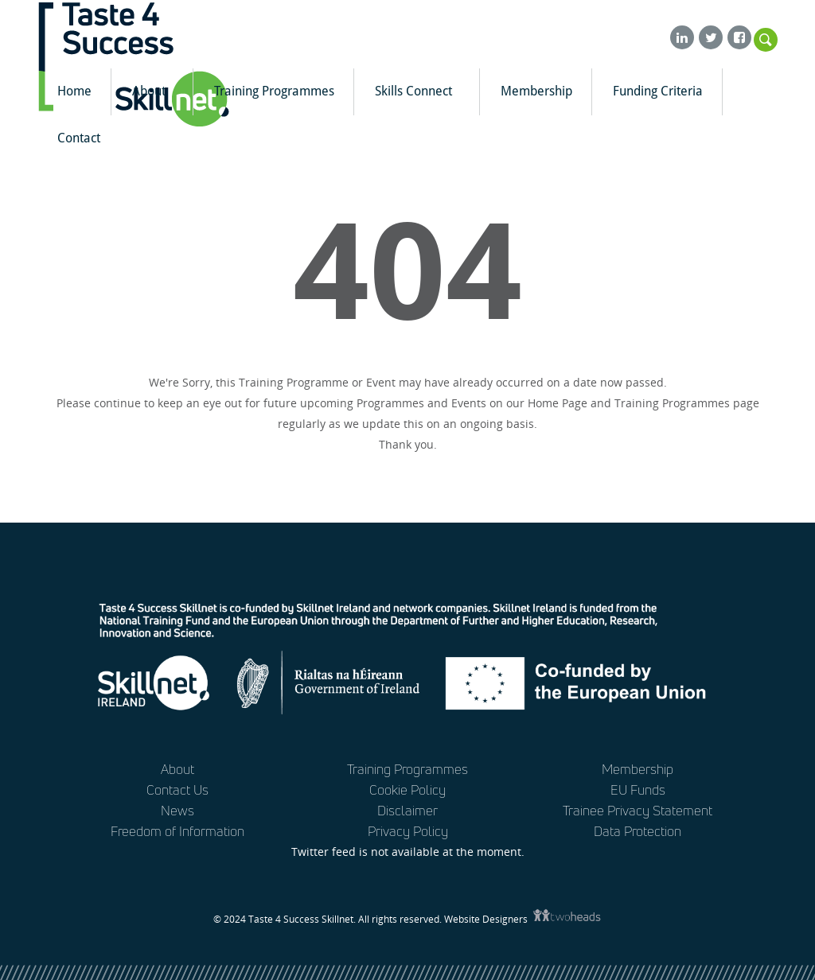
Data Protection (637, 831)
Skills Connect (420, 91)
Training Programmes (274, 91)
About (155, 91)
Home (74, 91)
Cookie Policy (407, 789)
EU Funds (637, 789)
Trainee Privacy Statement (637, 810)
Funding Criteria (658, 91)
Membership (536, 91)
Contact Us (177, 789)
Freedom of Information (177, 831)
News (177, 810)
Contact (78, 138)
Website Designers (487, 919)
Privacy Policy (408, 831)
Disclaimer (407, 810)
